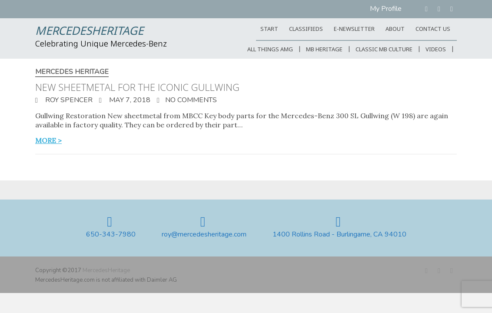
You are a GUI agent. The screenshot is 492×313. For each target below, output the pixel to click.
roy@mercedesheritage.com (204, 234)
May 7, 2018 (128, 100)
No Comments (191, 100)
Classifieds (306, 29)
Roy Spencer (68, 100)
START (269, 29)
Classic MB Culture (384, 49)
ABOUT (395, 29)
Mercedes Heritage (72, 72)
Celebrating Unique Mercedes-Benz (101, 44)
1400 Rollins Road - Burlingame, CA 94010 (339, 234)
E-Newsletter (354, 29)
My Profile (386, 8)
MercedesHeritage (89, 31)
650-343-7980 (111, 234)
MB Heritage (324, 49)
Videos (436, 49)
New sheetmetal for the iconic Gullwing (137, 86)
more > (48, 140)
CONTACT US (433, 29)
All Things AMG (270, 49)
